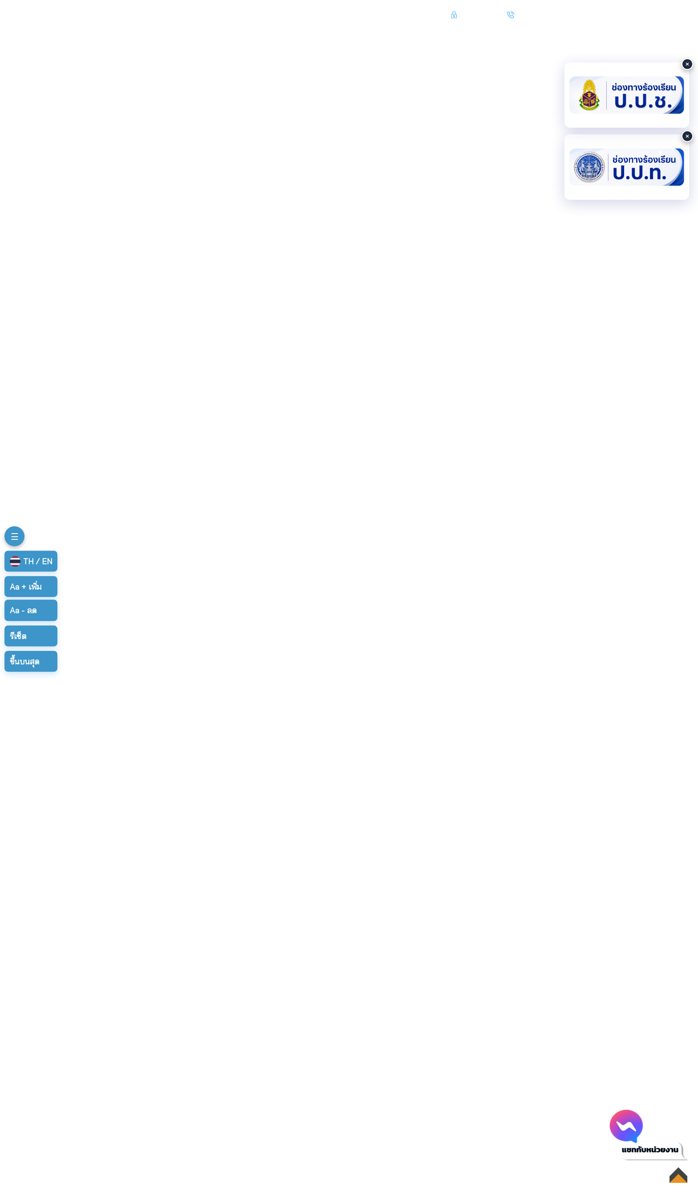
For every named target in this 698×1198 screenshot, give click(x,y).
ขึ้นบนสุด (24, 661)
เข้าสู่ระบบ (477, 14)
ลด (23, 610)
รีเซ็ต (18, 636)
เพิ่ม (25, 587)
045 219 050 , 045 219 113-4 (564, 14)
